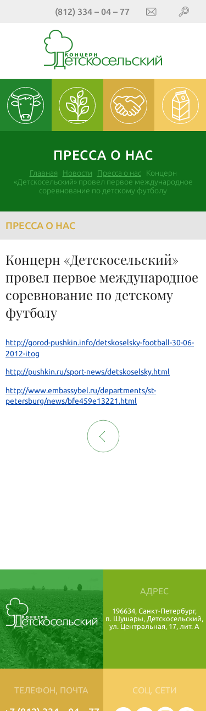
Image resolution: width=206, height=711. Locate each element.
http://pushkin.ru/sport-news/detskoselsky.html (87, 371)
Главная (44, 173)
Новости (77, 173)
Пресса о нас (119, 173)
